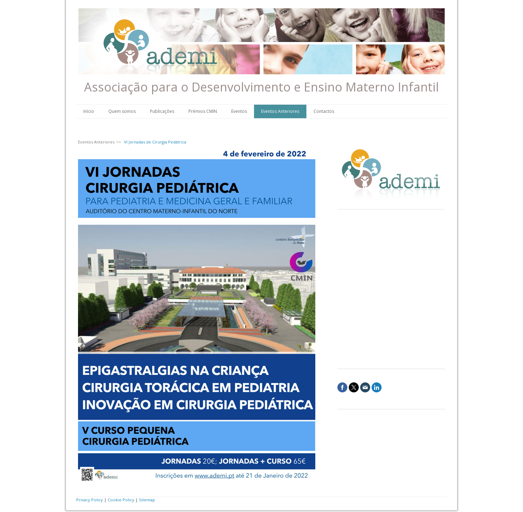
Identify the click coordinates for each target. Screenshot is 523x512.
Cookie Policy (121, 499)
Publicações (162, 111)
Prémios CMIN (202, 111)
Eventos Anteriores (280, 111)
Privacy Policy (89, 499)
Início (88, 111)
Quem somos (122, 111)
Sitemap (147, 499)
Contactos (324, 111)
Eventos (239, 111)
